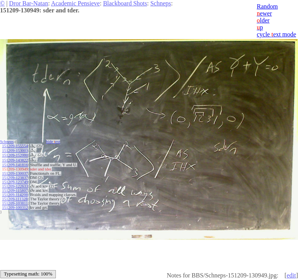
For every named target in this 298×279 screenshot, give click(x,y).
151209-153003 (15, 150)
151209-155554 (15, 146)
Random (267, 6)
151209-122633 (15, 186)
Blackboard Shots (125, 3)
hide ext (53, 142)
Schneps (160, 3)
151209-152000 (15, 155)
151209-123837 (15, 178)
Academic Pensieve (75, 3)
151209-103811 (15, 203)
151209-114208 (15, 195)
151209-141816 (15, 165)
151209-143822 (15, 160)
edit (291, 275)
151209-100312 (15, 207)
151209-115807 (15, 190)
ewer (264, 13)
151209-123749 (15, 182)
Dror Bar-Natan (28, 3)
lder (263, 20)
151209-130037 (15, 173)
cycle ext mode (276, 34)
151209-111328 (15, 199)
